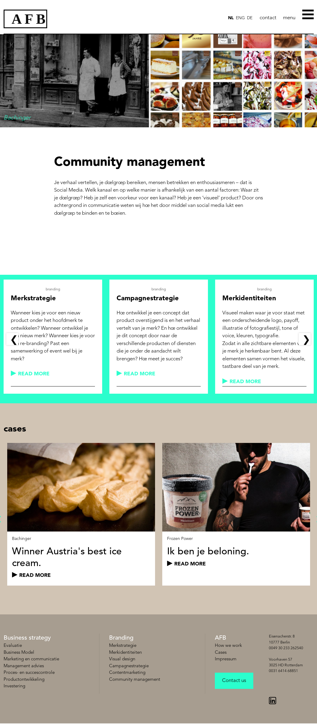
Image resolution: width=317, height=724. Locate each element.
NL (231, 18)
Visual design (122, 659)
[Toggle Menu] (308, 14)
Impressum (225, 659)
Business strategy (27, 638)
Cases (221, 652)
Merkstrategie (122, 646)
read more (34, 374)
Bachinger (21, 539)
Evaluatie (13, 646)
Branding (121, 638)
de (249, 18)
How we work (228, 646)
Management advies (24, 666)
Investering (14, 686)
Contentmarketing (127, 673)
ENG (240, 18)
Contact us (234, 680)
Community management (134, 679)
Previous (12, 339)
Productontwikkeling (24, 679)
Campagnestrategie (129, 666)
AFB (220, 638)
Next (305, 339)
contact (268, 17)
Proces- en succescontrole (29, 673)
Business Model (19, 652)
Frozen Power (180, 539)
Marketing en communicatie (31, 659)
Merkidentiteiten (125, 652)
